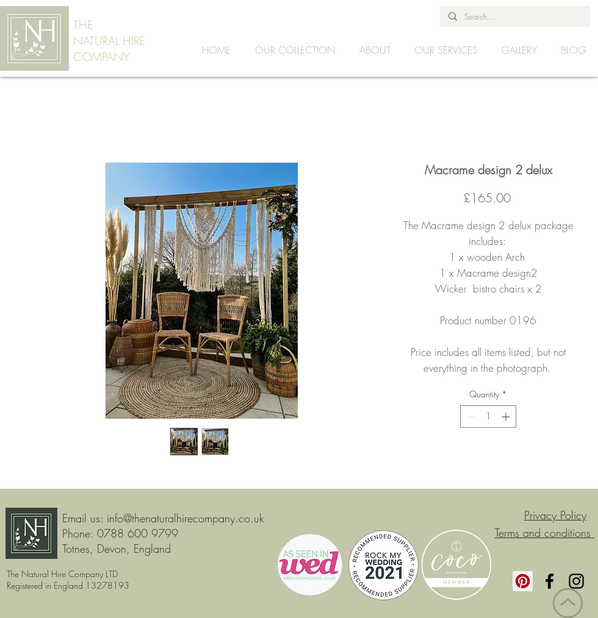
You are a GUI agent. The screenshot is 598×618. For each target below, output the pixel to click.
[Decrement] (469, 416)
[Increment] (506, 416)
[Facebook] (549, 581)
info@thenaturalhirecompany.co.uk (185, 518)
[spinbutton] (488, 416)
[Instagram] (576, 581)
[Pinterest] (523, 581)
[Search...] (514, 16)
